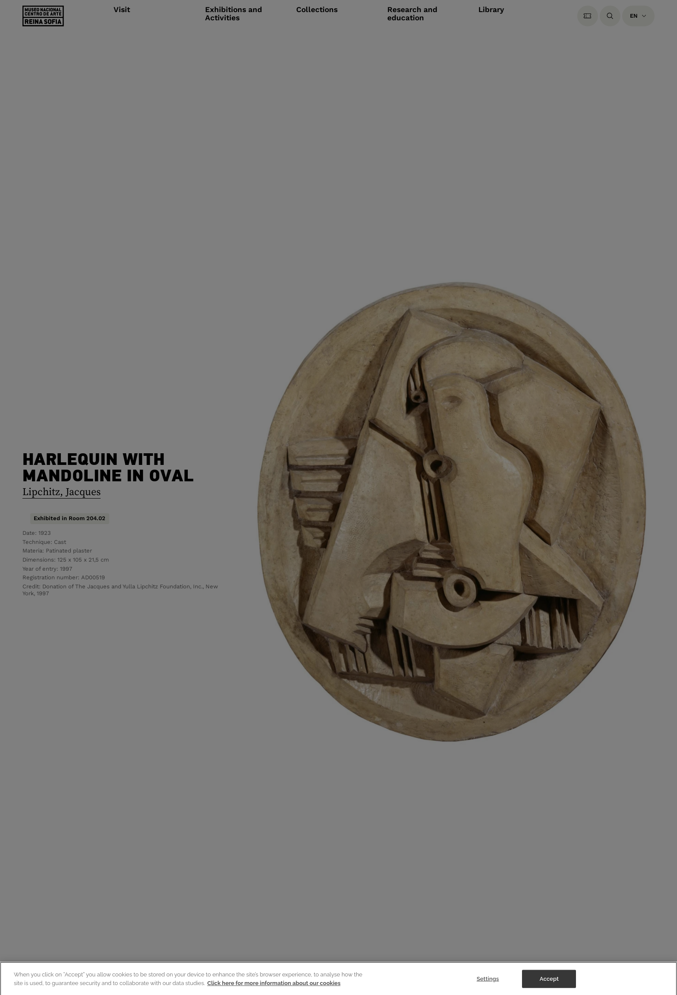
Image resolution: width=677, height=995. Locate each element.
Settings (488, 982)
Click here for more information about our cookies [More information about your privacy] (274, 987)
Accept (549, 982)
